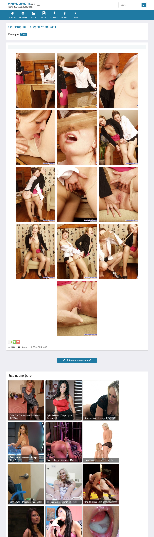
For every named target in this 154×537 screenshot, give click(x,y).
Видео (44, 14)
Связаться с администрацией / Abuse (25, 519)
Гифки (75, 14)
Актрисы (65, 14)
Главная (13, 14)
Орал (23, 34)
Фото (33, 14)
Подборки (54, 14)
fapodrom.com (22, 5)
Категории (23, 14)
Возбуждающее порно (56, 522)
